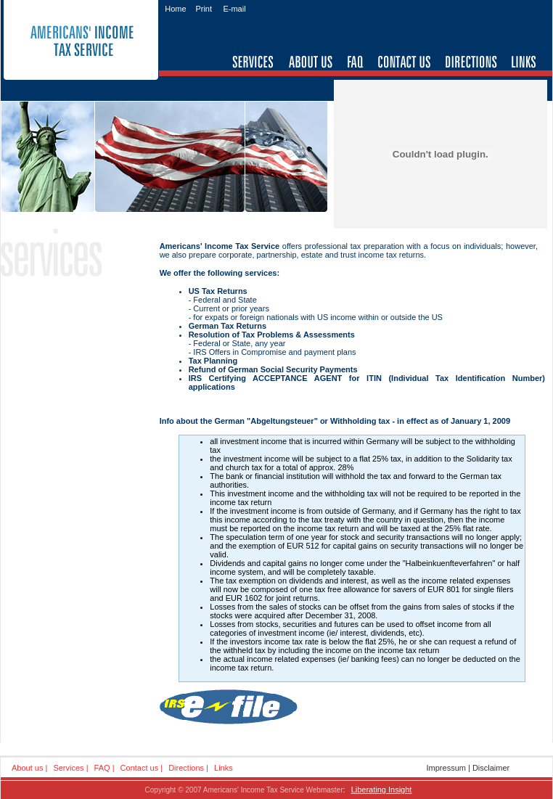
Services (68, 767)
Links (223, 767)
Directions (186, 767)
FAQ (102, 767)
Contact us (139, 767)
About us (27, 767)
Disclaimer (490, 767)
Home (175, 8)
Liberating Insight (381, 789)
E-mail (234, 8)
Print (203, 8)
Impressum (446, 767)
